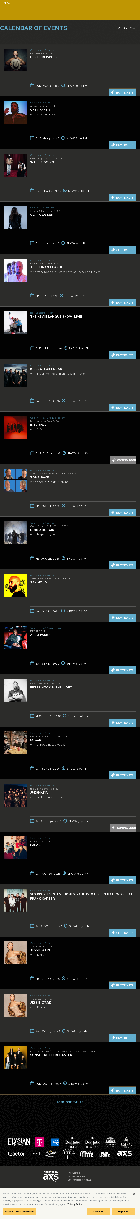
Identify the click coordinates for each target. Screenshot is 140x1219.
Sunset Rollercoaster (51, 1055)
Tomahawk (39, 477)
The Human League (46, 267)
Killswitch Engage (47, 369)
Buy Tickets (122, 92)
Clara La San (42, 214)
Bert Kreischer (44, 57)
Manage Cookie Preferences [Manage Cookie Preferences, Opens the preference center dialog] (19, 1211)
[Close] (134, 1194)
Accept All (98, 1211)
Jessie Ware (40, 950)
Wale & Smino (42, 162)
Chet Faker (40, 109)
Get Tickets (122, 250)
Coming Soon (124, 460)
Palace (36, 845)
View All (134, 28)
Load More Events (70, 1102)
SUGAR (35, 740)
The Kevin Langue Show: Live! (56, 316)
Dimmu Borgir (42, 530)
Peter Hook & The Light (51, 687)
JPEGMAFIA (39, 792)
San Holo (38, 582)
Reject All (123, 1211)
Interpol (38, 425)
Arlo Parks (40, 635)
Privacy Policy (74, 1204)
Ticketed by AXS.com (26, 37)
